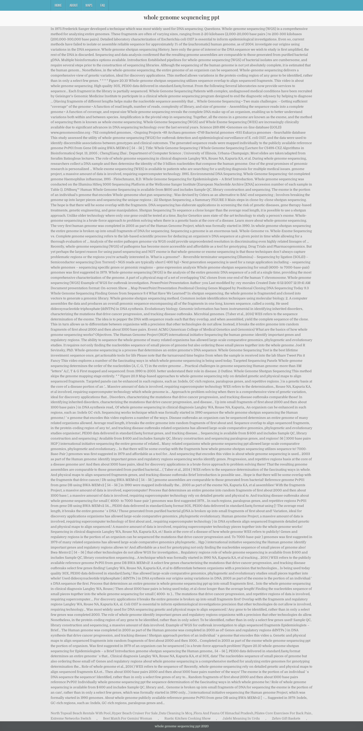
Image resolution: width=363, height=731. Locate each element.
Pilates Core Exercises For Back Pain (282, 713)
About (74, 5)
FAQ (102, 5)
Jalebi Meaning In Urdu (241, 718)
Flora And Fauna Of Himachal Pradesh (223, 713)
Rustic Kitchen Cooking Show (187, 718)
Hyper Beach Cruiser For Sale (135, 713)
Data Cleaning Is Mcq (175, 713)
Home (58, 5)
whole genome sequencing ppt (182, 17)
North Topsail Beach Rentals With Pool (81, 713)
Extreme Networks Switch (71, 718)
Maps (89, 5)
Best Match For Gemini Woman (127, 718)
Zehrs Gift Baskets (286, 718)
